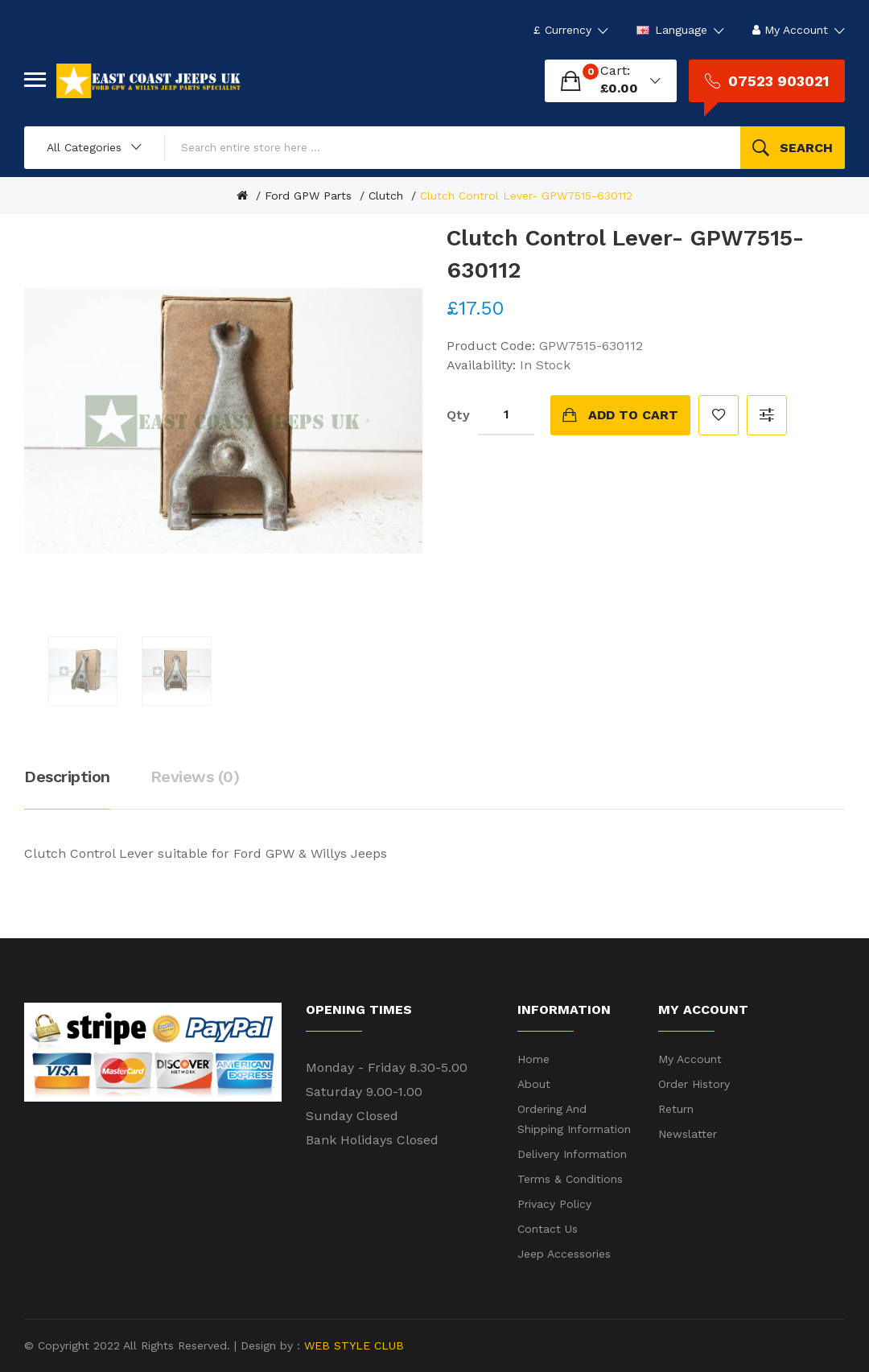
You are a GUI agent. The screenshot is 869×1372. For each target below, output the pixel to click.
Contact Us (547, 1228)
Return (676, 1108)
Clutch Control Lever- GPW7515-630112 (526, 195)
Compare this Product (767, 415)
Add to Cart (633, 414)
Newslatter (687, 1133)
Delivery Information (572, 1153)
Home (533, 1059)
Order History (694, 1083)
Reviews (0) (195, 776)
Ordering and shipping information (574, 1118)
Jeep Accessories (564, 1253)
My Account (690, 1059)
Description (67, 776)
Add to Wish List (718, 415)
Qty (458, 414)
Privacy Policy (554, 1203)
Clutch (386, 195)
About (533, 1083)
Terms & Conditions (570, 1178)
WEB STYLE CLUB (352, 1345)
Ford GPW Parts (308, 195)
